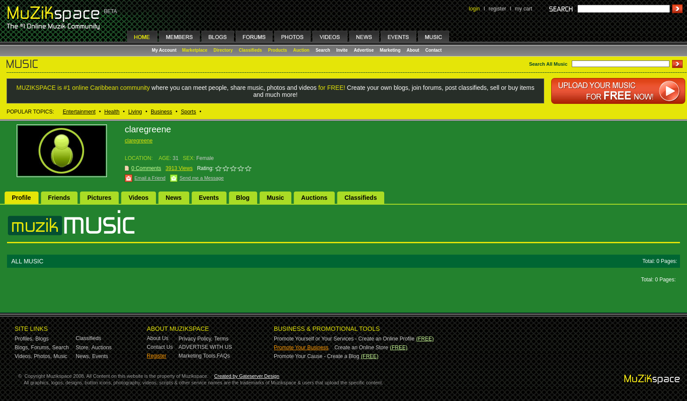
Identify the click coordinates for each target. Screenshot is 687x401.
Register (156, 356)
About (413, 50)
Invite (341, 50)
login (474, 9)
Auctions (314, 197)
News (174, 197)
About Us (157, 338)
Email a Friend (150, 178)
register (497, 9)
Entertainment (79, 112)
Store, (83, 347)
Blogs (42, 339)
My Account (165, 50)
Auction (301, 50)
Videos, (23, 356)
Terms (221, 339)
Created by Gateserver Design (247, 376)
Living (135, 112)
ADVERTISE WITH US (205, 347)
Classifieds (250, 50)
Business (161, 112)
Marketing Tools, (198, 356)
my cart (523, 9)
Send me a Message (202, 178)
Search (322, 50)
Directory (223, 50)
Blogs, (22, 347)
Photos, (43, 356)
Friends (59, 197)
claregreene (138, 141)
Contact (433, 50)
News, (83, 356)
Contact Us (160, 347)
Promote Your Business (301, 347)
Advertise (364, 50)
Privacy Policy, (195, 339)
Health (112, 112)
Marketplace (195, 50)
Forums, (40, 347)
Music (275, 197)
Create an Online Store (361, 347)
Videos (138, 197)
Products (277, 50)
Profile (21, 197)
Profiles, (24, 339)
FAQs (223, 356)
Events (209, 197)
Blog (243, 197)
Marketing (390, 50)
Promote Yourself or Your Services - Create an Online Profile (344, 339)
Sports (188, 112)
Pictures (99, 197)
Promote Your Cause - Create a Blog (316, 356)
